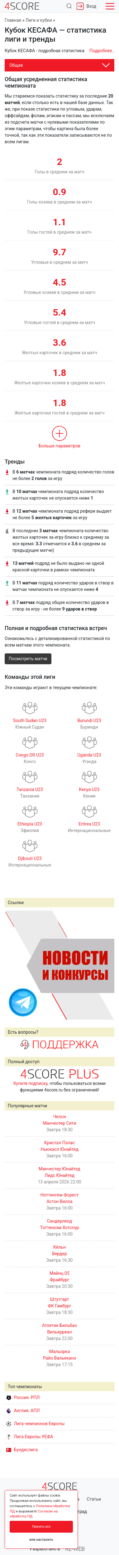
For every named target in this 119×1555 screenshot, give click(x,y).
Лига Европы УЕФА (29, 1436)
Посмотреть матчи (28, 658)
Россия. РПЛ (23, 1397)
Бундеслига (22, 1449)
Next (106, 965)
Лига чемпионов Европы (35, 1423)
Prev (13, 965)
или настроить (41, 1540)
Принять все (41, 1526)
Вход (86, 6)
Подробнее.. (101, 50)
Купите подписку (30, 1083)
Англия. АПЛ (23, 1410)
